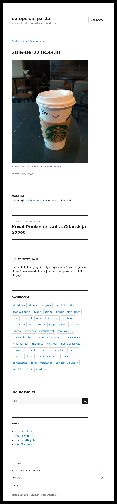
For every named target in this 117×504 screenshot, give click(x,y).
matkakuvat (46, 330)
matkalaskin (65, 330)
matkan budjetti (23, 337)
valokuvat (46, 362)
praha (40, 356)
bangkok (45, 305)
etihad (49, 311)
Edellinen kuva (19, 41)
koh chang (51, 318)
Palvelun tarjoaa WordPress (44, 495)
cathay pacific (21, 311)
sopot (66, 356)
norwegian (19, 350)
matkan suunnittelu (49, 337)
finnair (60, 311)
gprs (15, 318)
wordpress (42, 369)
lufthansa (30, 330)
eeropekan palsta (31, 18)
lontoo (17, 330)
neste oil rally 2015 (72, 343)
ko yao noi (19, 324)
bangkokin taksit (65, 305)
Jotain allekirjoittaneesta (27, 470)
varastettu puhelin (67, 362)
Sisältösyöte (22, 435)
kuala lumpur (37, 324)
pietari (29, 356)
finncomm (73, 311)
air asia (33, 305)
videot (28, 369)
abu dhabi (19, 305)
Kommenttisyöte (25, 440)
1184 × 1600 (27, 174)
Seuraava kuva (37, 41)
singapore (53, 356)
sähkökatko (20, 362)
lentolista (76, 324)
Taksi (34, 362)
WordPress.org (23, 444)
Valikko (97, 20)
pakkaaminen (38, 350)
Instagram (18, 485)
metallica (37, 343)
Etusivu (16, 463)
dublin (37, 311)
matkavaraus (21, 343)
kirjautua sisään (37, 200)
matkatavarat (73, 337)
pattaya (73, 350)
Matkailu (17, 478)
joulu (39, 318)
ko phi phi (68, 318)
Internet (27, 318)
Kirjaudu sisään (24, 431)
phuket (17, 356)
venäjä (17, 369)
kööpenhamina (58, 324)
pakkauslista (57, 350)
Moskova (52, 343)
